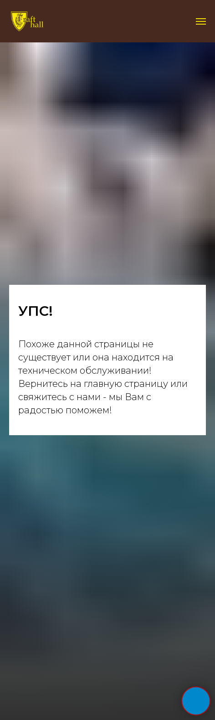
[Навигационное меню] (201, 21)
